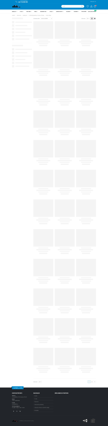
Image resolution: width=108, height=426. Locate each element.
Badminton (43, 11)
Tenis (35, 11)
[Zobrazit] (88, 18)
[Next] (95, 382)
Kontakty (36, 410)
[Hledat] (82, 6)
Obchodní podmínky (39, 404)
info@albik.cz (15, 404)
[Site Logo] (16, 6)
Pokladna (83, 11)
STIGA (21, 11)
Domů (35, 396)
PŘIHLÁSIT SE (93, 1)
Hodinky (76, 11)
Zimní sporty (59, 11)
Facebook (13, 411)
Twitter (16, 411)
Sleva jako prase (92, 11)
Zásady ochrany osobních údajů (41, 407)
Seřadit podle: (36, 18)
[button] (92, 18)
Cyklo (51, 11)
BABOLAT (14, 11)
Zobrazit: (83, 18)
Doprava (36, 401)
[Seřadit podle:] (46, 18)
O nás (35, 398)
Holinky (68, 11)
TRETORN (28, 11)
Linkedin (20, 411)
